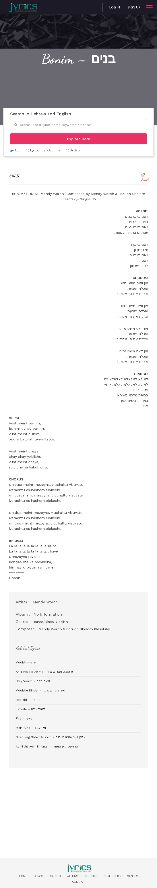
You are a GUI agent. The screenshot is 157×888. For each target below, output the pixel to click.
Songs (38, 876)
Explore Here (78, 139)
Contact (78, 881)
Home (23, 876)
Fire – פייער (24, 718)
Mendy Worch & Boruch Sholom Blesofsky (74, 629)
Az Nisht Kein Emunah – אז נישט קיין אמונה (47, 746)
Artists (55, 876)
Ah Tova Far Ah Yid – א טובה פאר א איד (44, 671)
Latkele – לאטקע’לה (31, 709)
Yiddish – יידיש (26, 662)
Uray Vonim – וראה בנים (33, 681)
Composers (112, 876)
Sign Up (134, 7)
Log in (114, 7)
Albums (72, 876)
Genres (132, 876)
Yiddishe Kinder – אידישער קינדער (40, 690)
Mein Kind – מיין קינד (31, 727)
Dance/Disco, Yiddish (50, 622)
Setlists (90, 876)
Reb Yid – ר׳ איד (28, 699)
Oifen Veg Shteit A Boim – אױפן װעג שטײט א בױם (50, 737)
